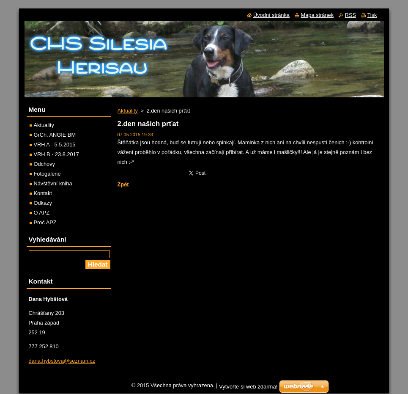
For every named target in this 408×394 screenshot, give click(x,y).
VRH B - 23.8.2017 (56, 154)
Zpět (123, 184)
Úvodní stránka (271, 15)
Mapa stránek (317, 15)
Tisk (372, 15)
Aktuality (128, 110)
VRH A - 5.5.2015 (55, 144)
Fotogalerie (47, 174)
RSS (350, 15)
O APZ (42, 212)
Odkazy (43, 203)
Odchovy (44, 164)
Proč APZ (45, 222)
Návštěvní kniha (53, 183)
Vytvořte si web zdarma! (248, 389)
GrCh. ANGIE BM (55, 135)
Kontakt (43, 193)
